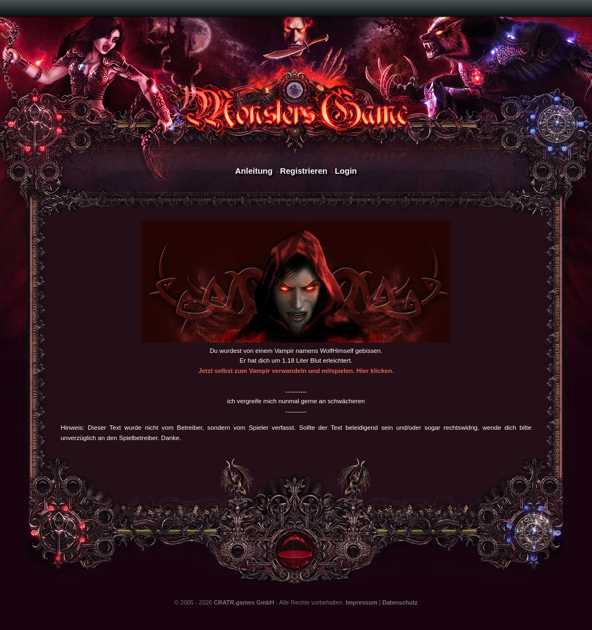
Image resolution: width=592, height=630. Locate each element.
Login (346, 170)
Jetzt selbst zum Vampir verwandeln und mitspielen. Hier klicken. (295, 370)
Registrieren (303, 170)
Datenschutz (399, 602)
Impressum (362, 602)
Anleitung (253, 170)
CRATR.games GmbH (244, 602)
